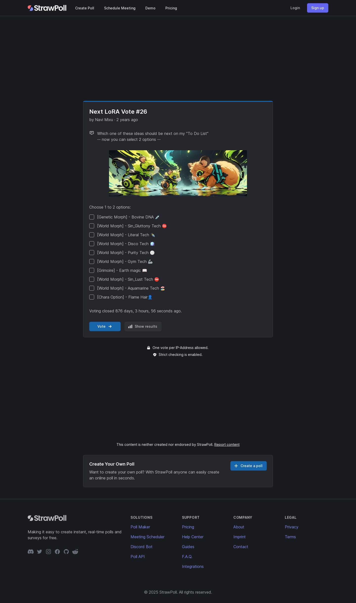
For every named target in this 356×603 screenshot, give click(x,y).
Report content (227, 444)
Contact (240, 546)
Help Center (192, 536)
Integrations (193, 566)
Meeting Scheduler (147, 536)
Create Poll (84, 8)
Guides (188, 546)
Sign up (317, 8)
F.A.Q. (187, 556)
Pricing (171, 8)
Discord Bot (142, 546)
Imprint (239, 536)
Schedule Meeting (119, 8)
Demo (150, 8)
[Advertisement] (178, 58)
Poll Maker (140, 526)
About (238, 526)
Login (295, 8)
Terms (290, 536)
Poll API (138, 556)
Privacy (291, 526)
